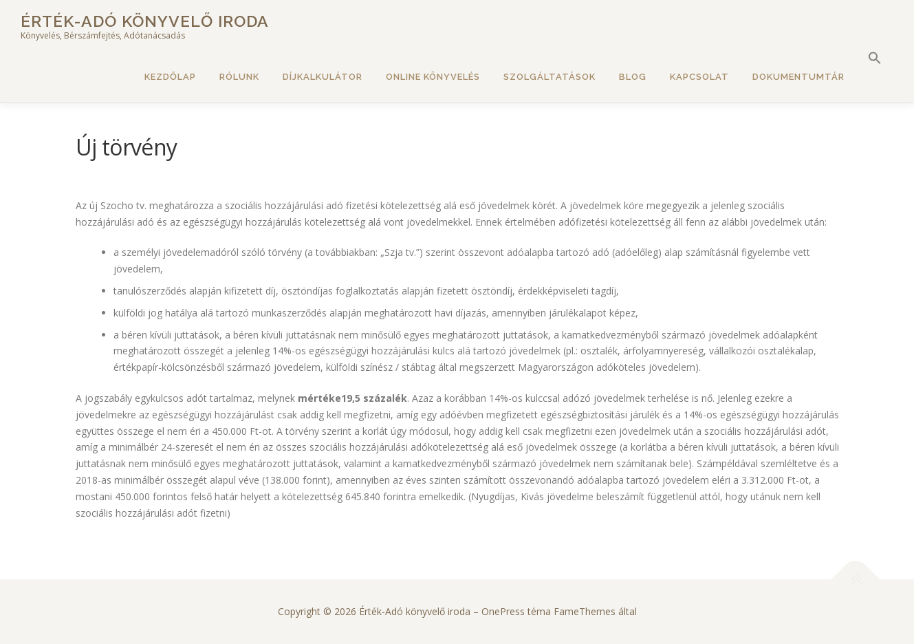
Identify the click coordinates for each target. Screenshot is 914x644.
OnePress (503, 611)
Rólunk (239, 77)
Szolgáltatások (549, 77)
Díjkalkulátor (322, 77)
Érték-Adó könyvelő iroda (145, 21)
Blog (632, 77)
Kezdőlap (170, 77)
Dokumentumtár (798, 77)
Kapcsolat (699, 77)
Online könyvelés (433, 77)
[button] (874, 58)
